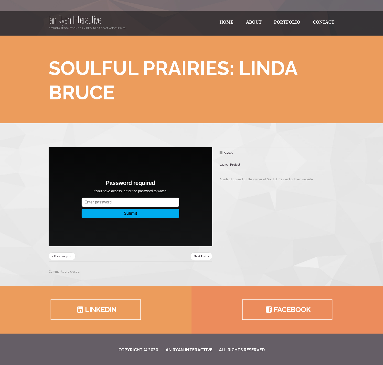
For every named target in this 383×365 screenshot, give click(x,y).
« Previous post (62, 256)
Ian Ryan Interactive (75, 19)
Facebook (287, 310)
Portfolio (287, 19)
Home (226, 19)
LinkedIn (96, 310)
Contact (323, 19)
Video (228, 153)
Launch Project (230, 164)
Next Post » (201, 256)
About (253, 19)
